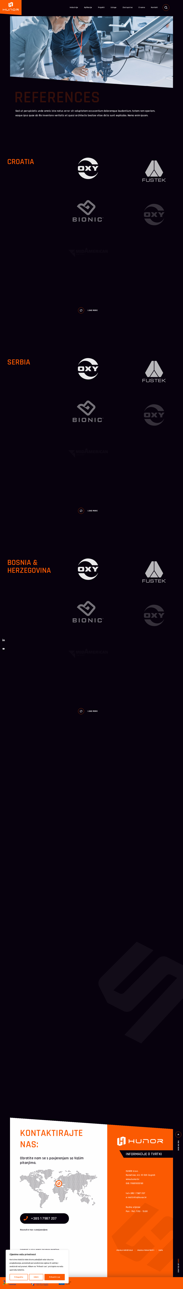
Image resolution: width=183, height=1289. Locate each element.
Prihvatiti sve (54, 1277)
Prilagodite (18, 1277)
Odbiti (36, 1277)
